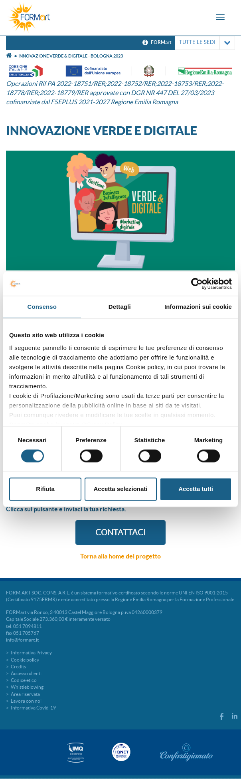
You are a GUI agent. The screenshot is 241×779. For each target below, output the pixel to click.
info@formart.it (22, 639)
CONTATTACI (120, 532)
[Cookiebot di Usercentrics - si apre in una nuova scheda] (197, 284)
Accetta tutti (195, 489)
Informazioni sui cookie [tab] (198, 306)
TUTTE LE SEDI (205, 43)
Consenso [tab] (42, 306)
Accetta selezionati (120, 489)
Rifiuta (45, 489)
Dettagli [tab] (120, 306)
